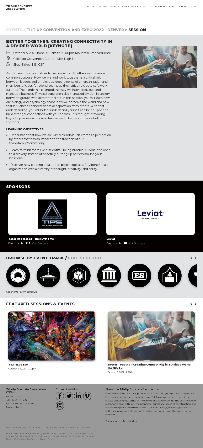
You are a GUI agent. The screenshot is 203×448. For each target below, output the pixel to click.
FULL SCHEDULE (85, 258)
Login (192, 6)
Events (114, 6)
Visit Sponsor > (40, 243)
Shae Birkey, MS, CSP (28, 64)
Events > (16, 30)
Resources (138, 6)
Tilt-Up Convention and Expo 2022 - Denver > (77, 30)
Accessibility (130, 421)
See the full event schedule (21, 291)
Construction (177, 6)
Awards (102, 6)
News (125, 6)
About (90, 6)
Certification (156, 6)
